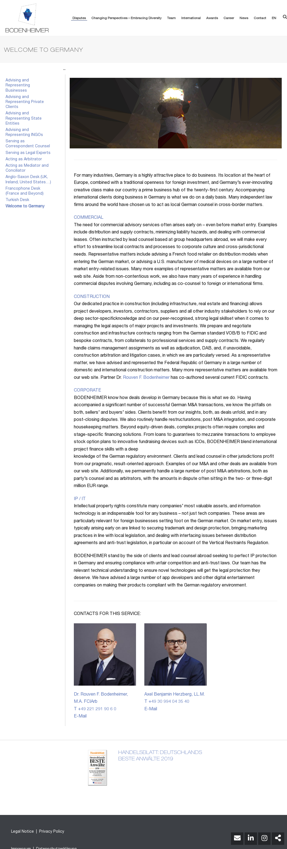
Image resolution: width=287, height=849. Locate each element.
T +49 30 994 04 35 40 (166, 702)
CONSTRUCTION (92, 297)
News (244, 18)
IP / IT (80, 499)
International (191, 18)
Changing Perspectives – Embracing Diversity (126, 18)
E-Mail (80, 716)
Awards (212, 18)
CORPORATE (87, 391)
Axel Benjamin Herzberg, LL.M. (174, 695)
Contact (260, 18)
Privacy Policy (51, 832)
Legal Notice (22, 832)
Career (228, 18)
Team (171, 18)
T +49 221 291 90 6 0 (95, 709)
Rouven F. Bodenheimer (146, 378)
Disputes (79, 18)
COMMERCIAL (88, 218)
